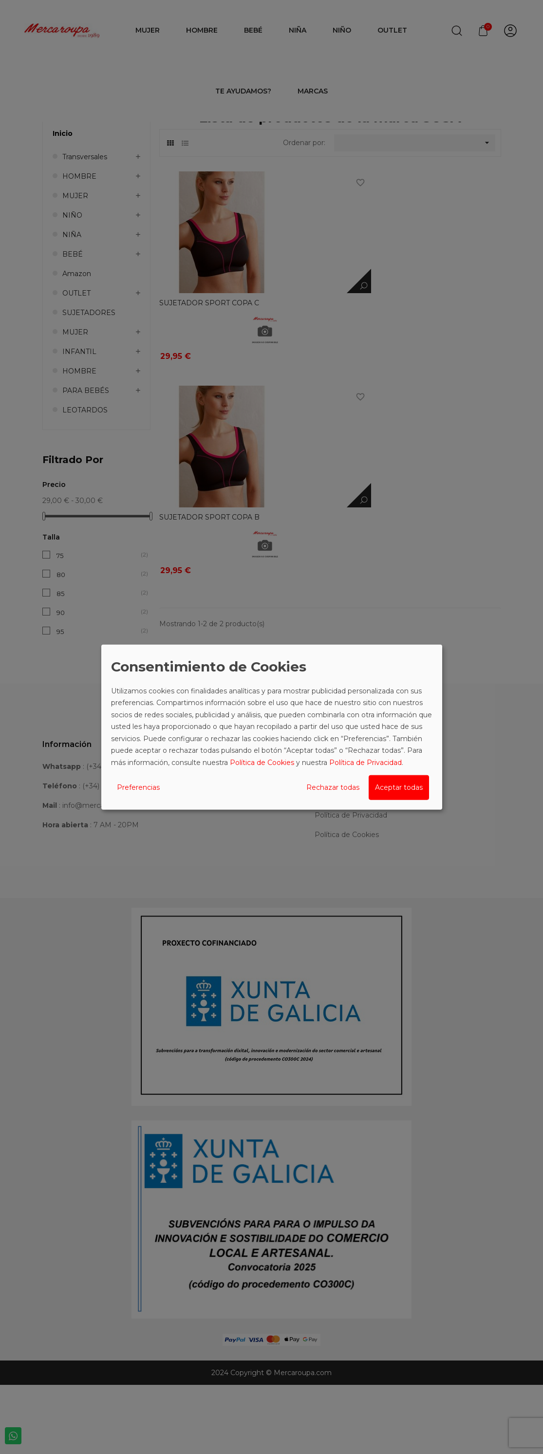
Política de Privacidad (365, 762)
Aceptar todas (399, 787)
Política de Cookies (262, 762)
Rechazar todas (332, 787)
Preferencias (138, 787)
